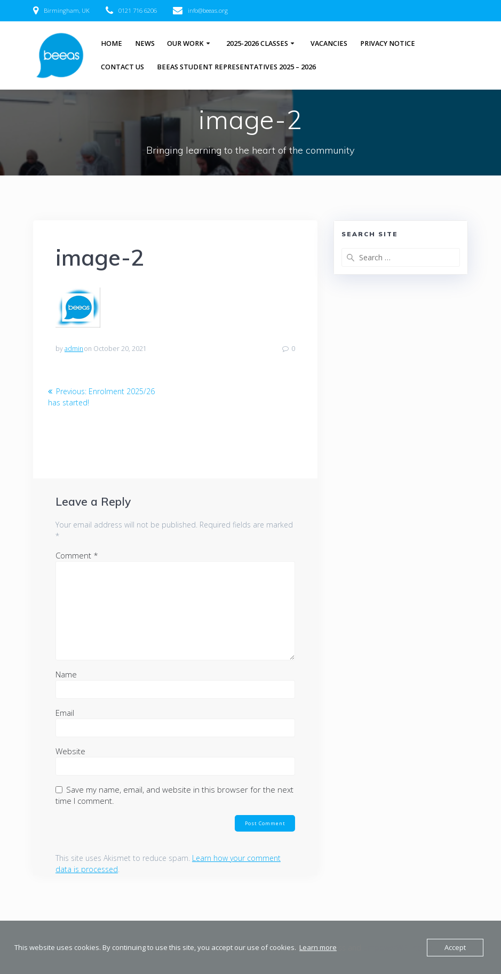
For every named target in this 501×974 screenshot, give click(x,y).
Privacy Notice (387, 43)
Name (66, 674)
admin (74, 348)
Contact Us (122, 66)
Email (64, 712)
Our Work (185, 43)
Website (70, 751)
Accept (455, 947)
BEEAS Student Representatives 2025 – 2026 (236, 66)
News (145, 43)
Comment (76, 555)
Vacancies (329, 43)
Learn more (318, 947)
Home (111, 43)
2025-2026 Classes (257, 43)
